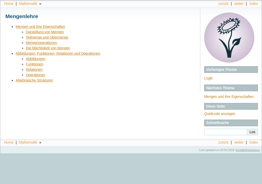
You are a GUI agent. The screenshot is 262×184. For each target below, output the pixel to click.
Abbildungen (35, 59)
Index (253, 4)
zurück (223, 4)
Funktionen (34, 64)
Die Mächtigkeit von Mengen (48, 48)
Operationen (35, 75)
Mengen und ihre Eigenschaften (229, 97)
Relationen (34, 69)
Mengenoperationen (41, 43)
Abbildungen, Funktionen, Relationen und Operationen (58, 53)
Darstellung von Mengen (45, 32)
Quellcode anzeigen (219, 114)
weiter (239, 4)
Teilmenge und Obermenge (47, 37)
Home (9, 4)
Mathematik (28, 4)
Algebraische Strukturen (34, 80)
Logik (208, 78)
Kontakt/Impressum (248, 150)
